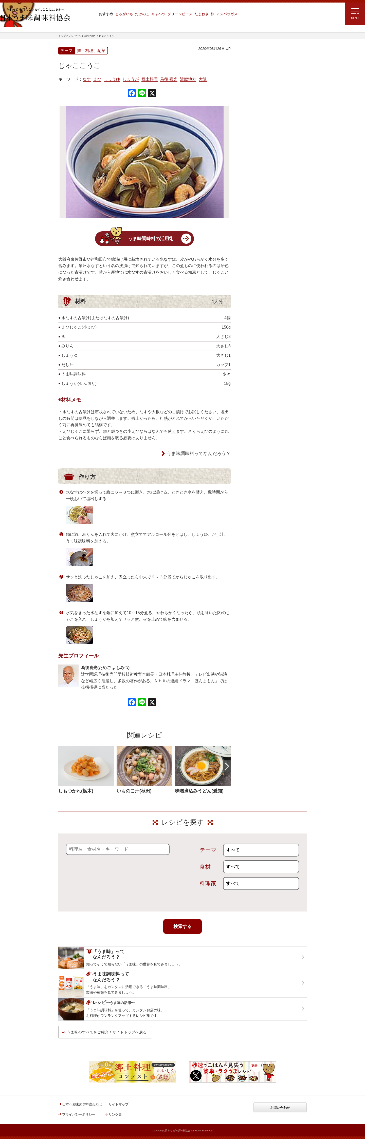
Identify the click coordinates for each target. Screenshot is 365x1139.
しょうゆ (112, 79)
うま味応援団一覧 (253, 183)
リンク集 (115, 1114)
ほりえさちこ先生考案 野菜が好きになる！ (256, 155)
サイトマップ (118, 1104)
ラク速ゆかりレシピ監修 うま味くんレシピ (258, 108)
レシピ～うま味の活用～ (262, 57)
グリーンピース (180, 14)
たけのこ (142, 14)
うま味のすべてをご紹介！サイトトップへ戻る (107, 1032)
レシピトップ (249, 70)
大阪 (203, 79)
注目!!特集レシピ (252, 93)
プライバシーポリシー (78, 1114)
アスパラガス (227, 14)
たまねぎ (201, 14)
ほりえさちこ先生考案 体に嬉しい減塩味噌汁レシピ (261, 138)
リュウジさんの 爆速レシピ (260, 123)
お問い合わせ (280, 1108)
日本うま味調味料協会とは (82, 1104)
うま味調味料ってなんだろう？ (199, 453)
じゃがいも (124, 14)
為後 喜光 (168, 79)
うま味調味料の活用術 (151, 238)
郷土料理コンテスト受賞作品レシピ (266, 170)
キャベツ (158, 14)
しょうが (131, 79)
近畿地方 (188, 79)
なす (87, 79)
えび (97, 79)
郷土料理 (149, 79)
